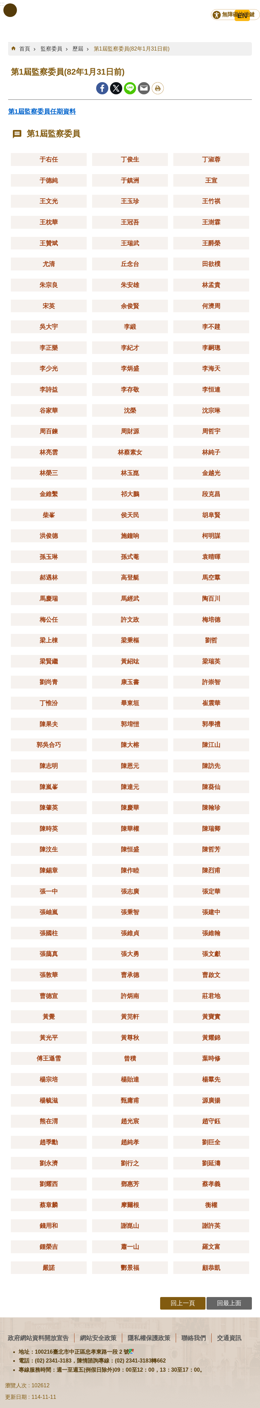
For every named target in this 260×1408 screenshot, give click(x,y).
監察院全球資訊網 (37, 17)
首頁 (24, 49)
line (130, 88)
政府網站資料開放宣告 (38, 1337)
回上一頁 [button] (183, 1303)
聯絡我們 (193, 1337)
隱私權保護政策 (149, 1337)
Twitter (116, 88)
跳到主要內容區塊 (3, 3)
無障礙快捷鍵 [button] (238, 14)
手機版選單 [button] (10, 10)
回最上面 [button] (229, 1303)
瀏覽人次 (16, 1385)
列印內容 (158, 88)
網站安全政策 (98, 1337)
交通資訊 (229, 1337)
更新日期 (16, 1397)
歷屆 (77, 49)
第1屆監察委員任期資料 (42, 111)
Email (144, 88)
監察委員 (51, 49)
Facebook (102, 88)
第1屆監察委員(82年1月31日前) (132, 49)
